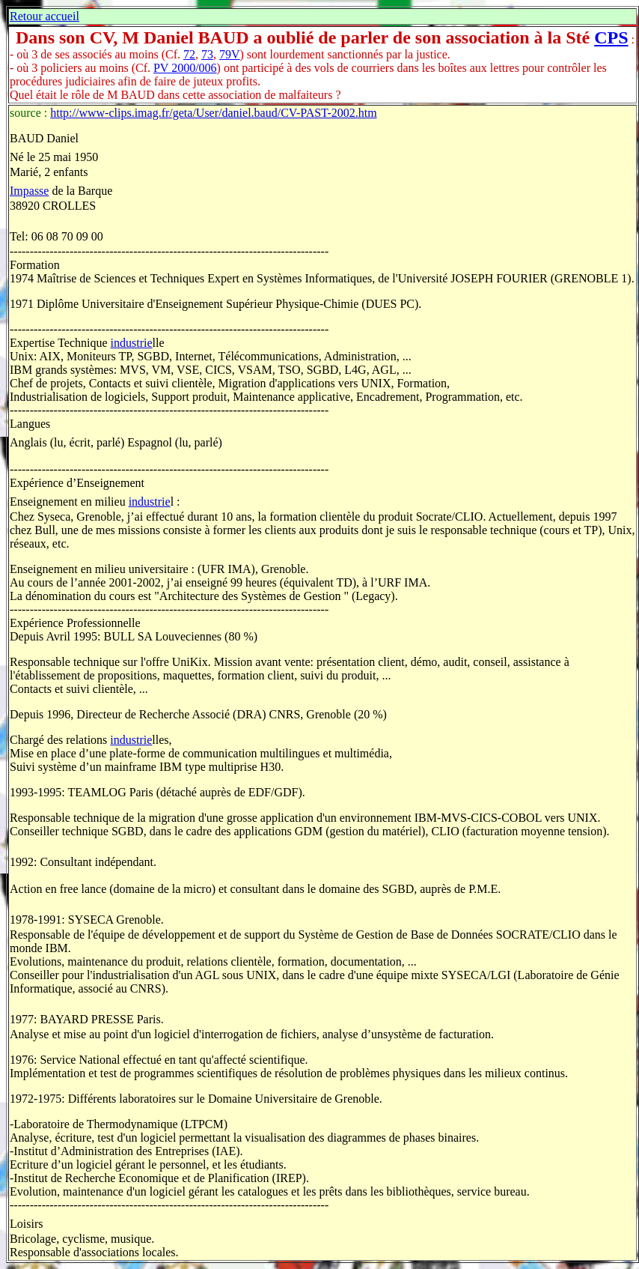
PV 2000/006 (185, 67)
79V (229, 54)
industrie (132, 342)
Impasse (29, 190)
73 (207, 54)
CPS (611, 37)
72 (189, 54)
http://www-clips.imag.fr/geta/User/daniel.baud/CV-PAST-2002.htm (213, 112)
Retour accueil (44, 16)
